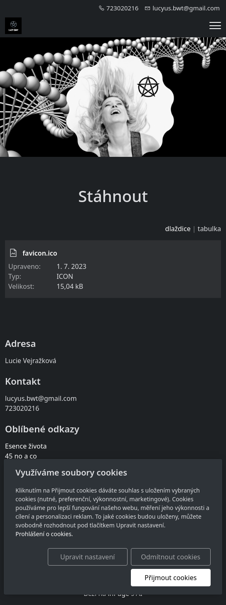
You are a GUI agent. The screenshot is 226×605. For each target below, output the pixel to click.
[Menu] (215, 25)
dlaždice (178, 228)
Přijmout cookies (171, 577)
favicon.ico (39, 253)
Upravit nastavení (87, 556)
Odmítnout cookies (170, 556)
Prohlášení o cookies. (44, 534)
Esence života (26, 446)
